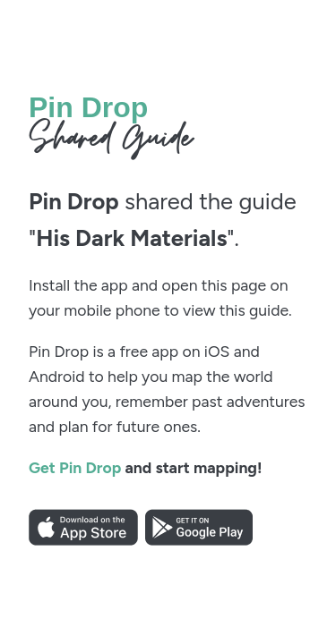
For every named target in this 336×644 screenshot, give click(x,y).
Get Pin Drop (75, 467)
